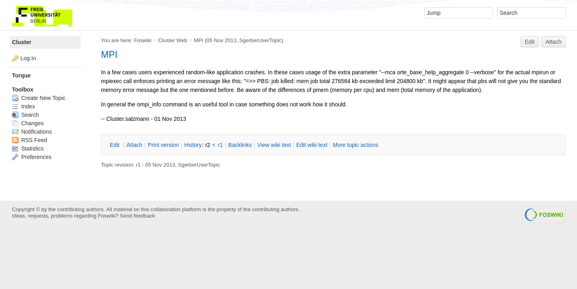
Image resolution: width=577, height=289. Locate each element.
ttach (134, 145)
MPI (198, 40)
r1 (220, 145)
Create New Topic (38, 98)
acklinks (240, 145)
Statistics (28, 148)
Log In (28, 58)
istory (193, 145)
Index (23, 106)
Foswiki (142, 40)
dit (115, 145)
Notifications (32, 131)
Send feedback (137, 216)
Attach (554, 42)
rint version (163, 145)
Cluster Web (172, 40)
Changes (28, 123)
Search (25, 115)
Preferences (31, 157)
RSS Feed (29, 140)
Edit (530, 42)
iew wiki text (274, 145)
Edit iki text (311, 145)
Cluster (21, 42)
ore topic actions (355, 145)
